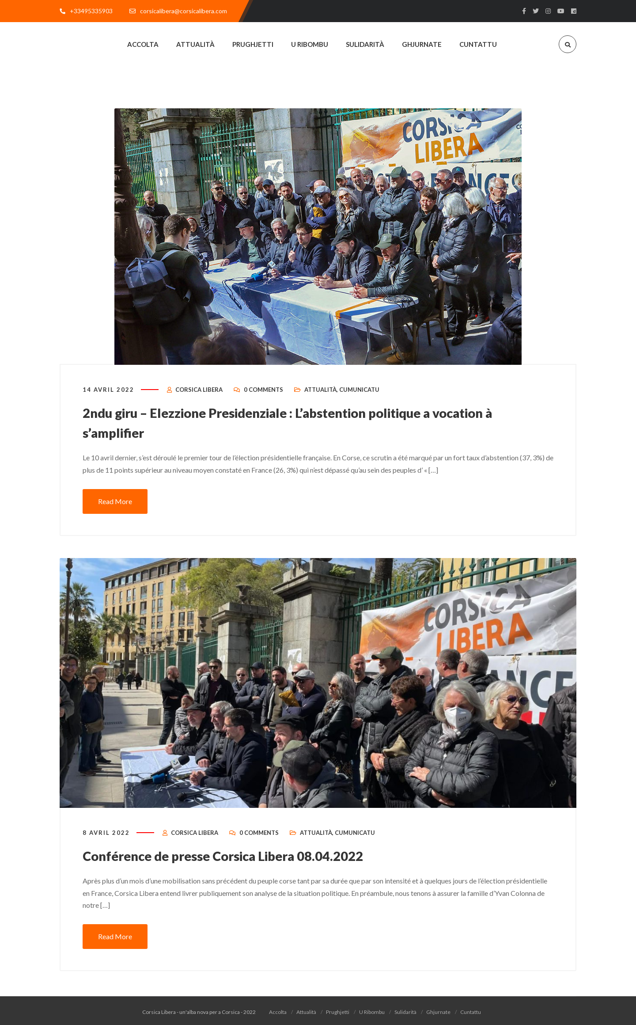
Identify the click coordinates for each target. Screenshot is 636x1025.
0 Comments (263, 391)
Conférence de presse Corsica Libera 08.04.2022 (228, 857)
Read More (115, 502)
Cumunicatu (359, 391)
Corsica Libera (199, 391)
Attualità (320, 391)
